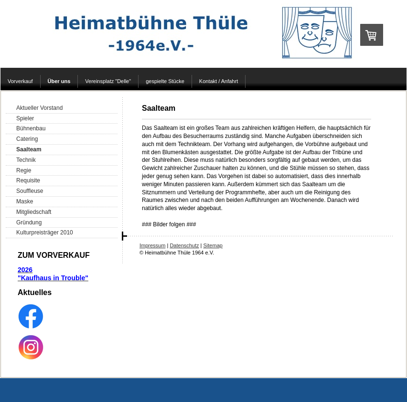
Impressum (152, 245)
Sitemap (213, 245)
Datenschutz (184, 245)
